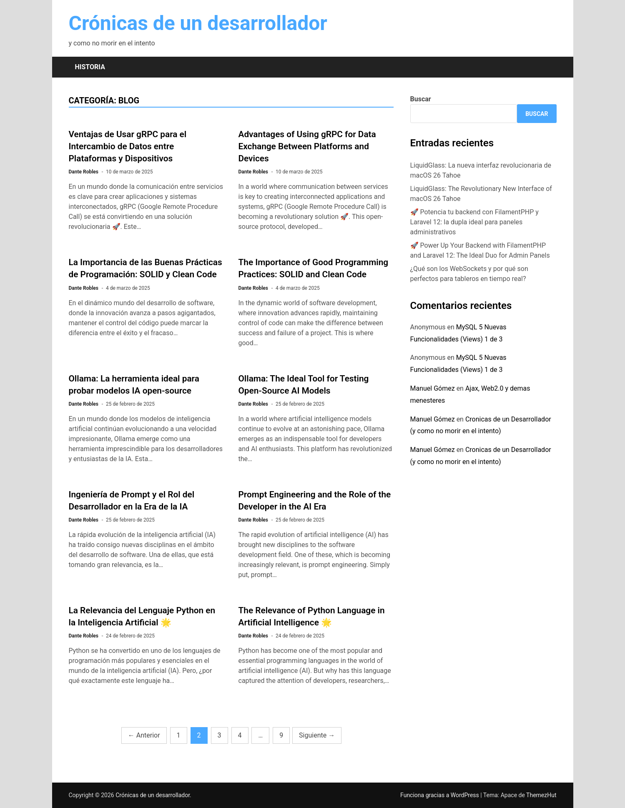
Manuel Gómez (432, 388)
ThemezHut (541, 795)
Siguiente (317, 735)
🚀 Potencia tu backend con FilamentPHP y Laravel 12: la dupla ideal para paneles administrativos (474, 222)
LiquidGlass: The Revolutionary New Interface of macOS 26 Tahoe (481, 194)
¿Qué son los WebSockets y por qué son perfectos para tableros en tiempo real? (469, 274)
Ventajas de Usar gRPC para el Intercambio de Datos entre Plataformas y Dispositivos (128, 146)
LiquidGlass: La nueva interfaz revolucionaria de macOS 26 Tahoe (481, 170)
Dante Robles (84, 172)
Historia (90, 67)
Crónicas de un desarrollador (198, 23)
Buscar (420, 99)
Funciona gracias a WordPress (440, 795)
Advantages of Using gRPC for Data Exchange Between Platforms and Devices (307, 146)
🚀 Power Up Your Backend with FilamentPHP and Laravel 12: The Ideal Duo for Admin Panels (480, 250)
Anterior (144, 735)
